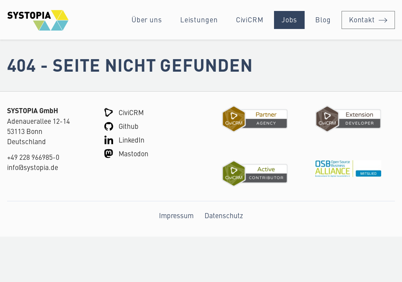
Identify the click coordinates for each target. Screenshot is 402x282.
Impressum (176, 215)
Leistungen (199, 19)
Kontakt (362, 19)
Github (129, 126)
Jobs (289, 19)
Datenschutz (224, 215)
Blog (323, 19)
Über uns (147, 19)
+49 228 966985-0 (33, 157)
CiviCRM (249, 19)
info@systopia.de (32, 167)
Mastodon (133, 153)
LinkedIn (131, 140)
